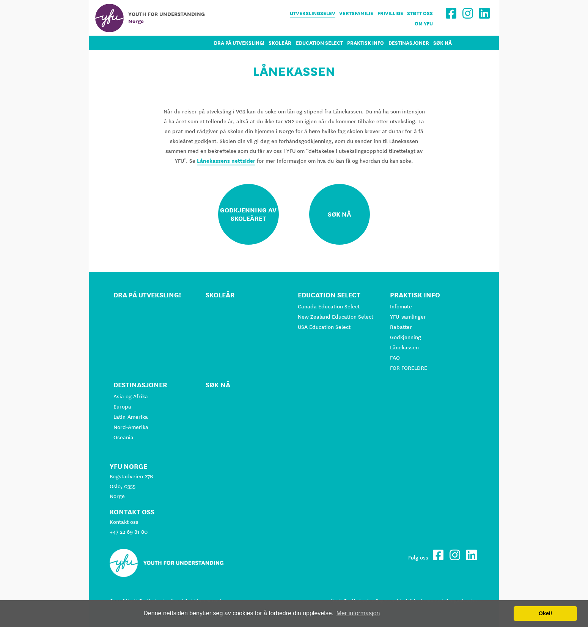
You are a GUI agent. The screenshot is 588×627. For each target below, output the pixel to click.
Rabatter (401, 327)
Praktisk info (365, 43)
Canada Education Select (329, 306)
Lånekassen (404, 347)
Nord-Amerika (130, 427)
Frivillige (390, 13)
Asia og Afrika (130, 396)
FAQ (395, 357)
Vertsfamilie (356, 13)
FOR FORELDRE (408, 368)
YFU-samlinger (408, 316)
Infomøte (401, 306)
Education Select (319, 43)
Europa (122, 406)
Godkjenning (405, 337)
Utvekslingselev (312, 13)
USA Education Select (324, 327)
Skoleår (280, 43)
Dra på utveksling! (239, 43)
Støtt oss (420, 13)
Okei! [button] (545, 613)
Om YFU (424, 23)
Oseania (123, 437)
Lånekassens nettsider (226, 161)
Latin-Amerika (130, 416)
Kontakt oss (124, 522)
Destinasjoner (408, 43)
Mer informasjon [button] (358, 613)
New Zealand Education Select (335, 316)
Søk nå (442, 43)
